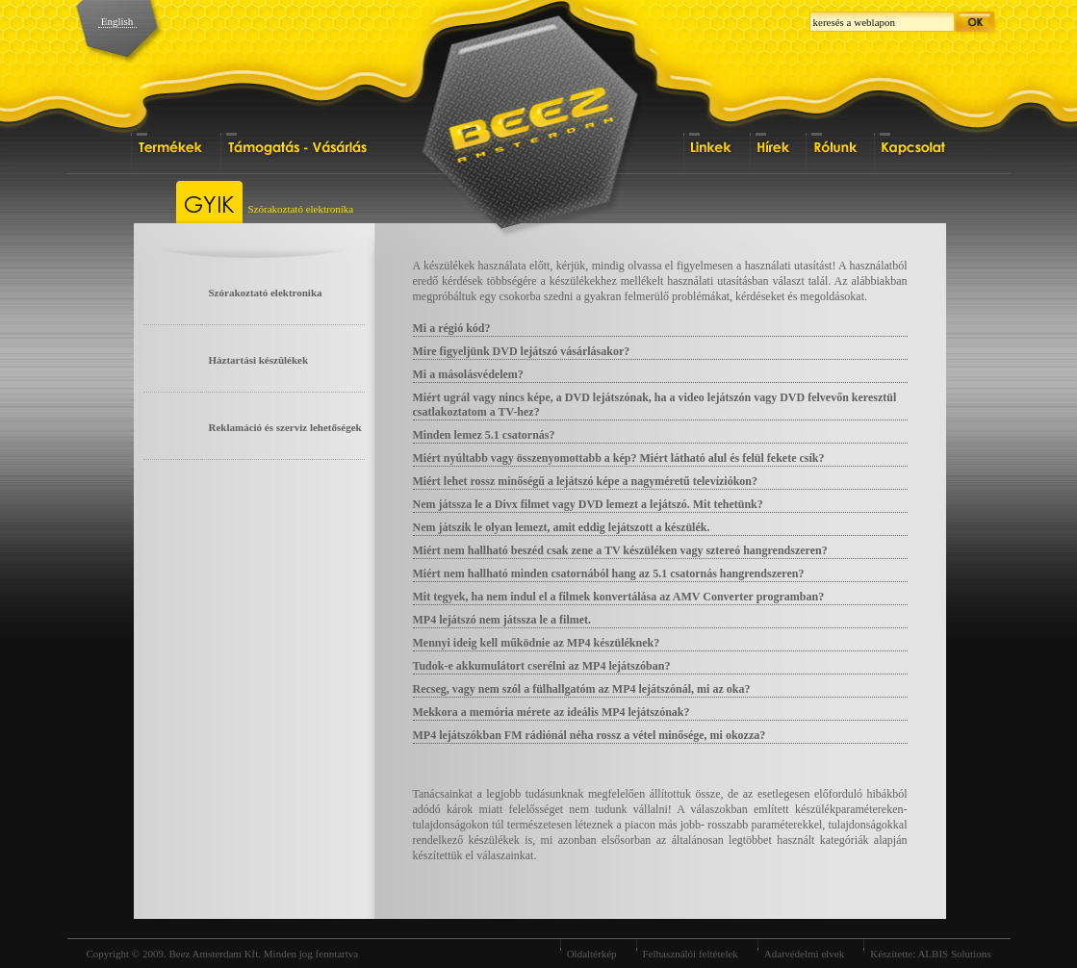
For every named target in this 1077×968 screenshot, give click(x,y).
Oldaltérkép (592, 953)
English (117, 21)
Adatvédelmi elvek (804, 953)
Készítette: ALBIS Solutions (930, 953)
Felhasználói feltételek (690, 953)
